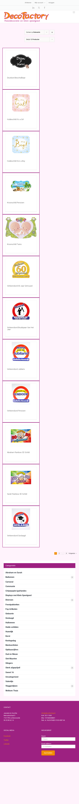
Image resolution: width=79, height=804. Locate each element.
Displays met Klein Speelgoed (18, 595)
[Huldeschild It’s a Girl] (21, 103)
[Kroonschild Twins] (21, 227)
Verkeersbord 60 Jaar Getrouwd (19, 286)
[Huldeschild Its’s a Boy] (21, 144)
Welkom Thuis (11, 690)
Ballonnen (39, 577)
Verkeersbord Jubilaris (16, 369)
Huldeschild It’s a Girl (15, 119)
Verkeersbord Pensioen (16, 411)
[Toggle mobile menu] (74, 12)
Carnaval (9, 582)
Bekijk (32, 39)
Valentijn (9, 681)
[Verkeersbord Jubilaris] (21, 352)
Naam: (43, 736)
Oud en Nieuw (11, 654)
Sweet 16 (9, 672)
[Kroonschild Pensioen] (21, 186)
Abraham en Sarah (13, 572)
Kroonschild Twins (14, 244)
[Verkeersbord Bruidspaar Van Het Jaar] (21, 311)
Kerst (7, 636)
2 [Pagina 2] (59, 553)
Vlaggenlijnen (39, 686)
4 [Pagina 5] (66, 553)
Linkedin (7, 744)
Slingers (9, 663)
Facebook (7, 736)
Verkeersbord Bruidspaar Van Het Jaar (20, 328)
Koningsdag (10, 640)
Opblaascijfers (11, 649)
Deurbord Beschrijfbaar (16, 78)
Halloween (10, 622)
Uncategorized (11, 677)
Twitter (6, 740)
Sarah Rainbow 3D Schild (17, 494)
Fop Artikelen (11, 609)
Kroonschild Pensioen (15, 203)
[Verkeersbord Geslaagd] (21, 519)
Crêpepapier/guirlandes (15, 591)
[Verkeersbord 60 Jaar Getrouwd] (21, 269)
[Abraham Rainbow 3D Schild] (21, 436)
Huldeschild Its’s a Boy (16, 161)
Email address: (46, 743)
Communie (10, 586)
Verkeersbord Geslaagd (16, 536)
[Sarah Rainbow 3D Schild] (21, 477)
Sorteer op (33, 32)
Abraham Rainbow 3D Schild (18, 452)
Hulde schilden (11, 627)
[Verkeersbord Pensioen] (21, 394)
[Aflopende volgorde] (52, 32)
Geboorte (9, 613)
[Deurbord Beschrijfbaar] (21, 61)
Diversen (39, 600)
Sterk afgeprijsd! (39, 667)
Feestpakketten (12, 604)
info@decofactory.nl (48, 713)
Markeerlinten (11, 645)
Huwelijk (9, 631)
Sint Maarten (11, 658)
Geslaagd (9, 618)
